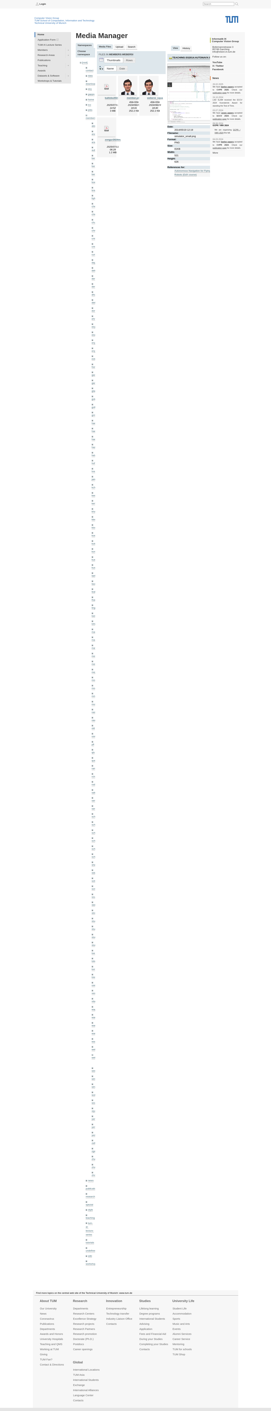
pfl (93, 744)
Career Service (181, 1338)
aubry (95, 150)
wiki (90, 1256)
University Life (183, 1301)
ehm (94, 319)
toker (94, 961)
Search (131, 46)
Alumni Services (182, 1334)
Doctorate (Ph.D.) (83, 1338)
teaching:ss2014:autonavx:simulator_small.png (205, 57)
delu (94, 270)
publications (92, 1188)
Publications (44, 60)
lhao (94, 600)
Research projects (83, 1323)
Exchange (79, 1384)
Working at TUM (49, 1349)
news (91, 1180)
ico (89, 104)
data (90, 75)
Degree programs (149, 1313)
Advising (144, 1323)
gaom (95, 375)
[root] (85, 62)
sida (94, 872)
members (91, 118)
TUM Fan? (46, 1359)
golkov (95, 407)
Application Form (47, 39)
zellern (95, 1143)
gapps (91, 94)
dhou (94, 294)
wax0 (94, 1041)
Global (78, 1362)
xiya (94, 1111)
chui (94, 222)
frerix (94, 367)
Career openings (83, 1349)
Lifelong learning (149, 1308)
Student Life (180, 1308)
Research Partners (84, 1328)
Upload (119, 46)
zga (94, 1151)
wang (94, 1025)
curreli (95, 254)
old (93, 728)
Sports (176, 1318)
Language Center (83, 1395)
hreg (94, 471)
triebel (95, 977)
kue (94, 559)
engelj (95, 351)
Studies (145, 1301)
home (91, 99)
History (186, 48)
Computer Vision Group (47, 18)
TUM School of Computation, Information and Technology (65, 20)
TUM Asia (79, 1374)
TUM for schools (182, 1349)
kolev (94, 543)
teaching (90, 1218)
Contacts (111, 1323)
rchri (94, 776)
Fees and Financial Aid (152, 1334)
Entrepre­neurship (116, 1308)
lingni (94, 608)
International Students (152, 1318)
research (90, 1196)
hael (94, 431)
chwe (94, 230)
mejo (94, 672)
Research (80, 1301)
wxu (94, 1103)
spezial (89, 1204)
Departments (47, 1328)
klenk (94, 519)
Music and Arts (181, 1323)
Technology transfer (117, 1313)
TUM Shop (179, 1354)
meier (95, 656)
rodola (95, 784)
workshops (91, 1264)
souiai (95, 897)
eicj (89, 89)
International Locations (86, 1369)
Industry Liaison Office (119, 1318)
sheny (95, 865)
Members (43, 50)
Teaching (42, 65)
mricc (94, 696)
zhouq (95, 1175)
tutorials (90, 1242)
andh (94, 134)
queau (95, 760)
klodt (94, 527)
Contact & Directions (52, 1364)
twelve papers (227, 87)
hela (94, 455)
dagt (94, 262)
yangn (95, 1119)
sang (94, 800)
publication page (220, 93)
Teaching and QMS (51, 1344)
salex (94, 792)
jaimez (95, 479)
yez (93, 1135)
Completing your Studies (153, 1344)
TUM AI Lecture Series (50, 45)
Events (177, 1328)
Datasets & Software (49, 75)
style (90, 1209)
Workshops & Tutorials (50, 81)
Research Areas (46, 55)
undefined (91, 1250)
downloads (91, 84)
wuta (94, 1095)
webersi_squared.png (159, 98)
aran (94, 142)
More (215, 152)
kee (94, 495)
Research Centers (83, 1313)
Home (41, 34)
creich (95, 238)
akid (94, 126)
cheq (94, 206)
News (43, 1313)
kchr (94, 487)
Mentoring (178, 1344)
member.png (134, 98)
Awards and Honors (51, 1334)
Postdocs (78, 1344)
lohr (94, 624)
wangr (95, 1033)
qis (93, 752)
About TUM (48, 1301)
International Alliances (86, 1390)
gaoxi (94, 383)
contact (89, 70)
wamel (95, 1017)
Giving (43, 1354)
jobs (90, 110)
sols (94, 881)
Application (145, 1328)
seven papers (227, 113)
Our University (48, 1308)
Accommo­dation (182, 1313)
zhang (95, 1159)
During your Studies (150, 1338)
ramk (94, 768)
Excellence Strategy (84, 1318)
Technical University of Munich (50, 23)
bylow (95, 198)
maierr (95, 632)
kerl (94, 503)
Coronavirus (47, 1318)
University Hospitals (51, 1338)
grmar (95, 415)
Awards (42, 70)
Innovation (114, 1301)
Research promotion (85, 1334)
